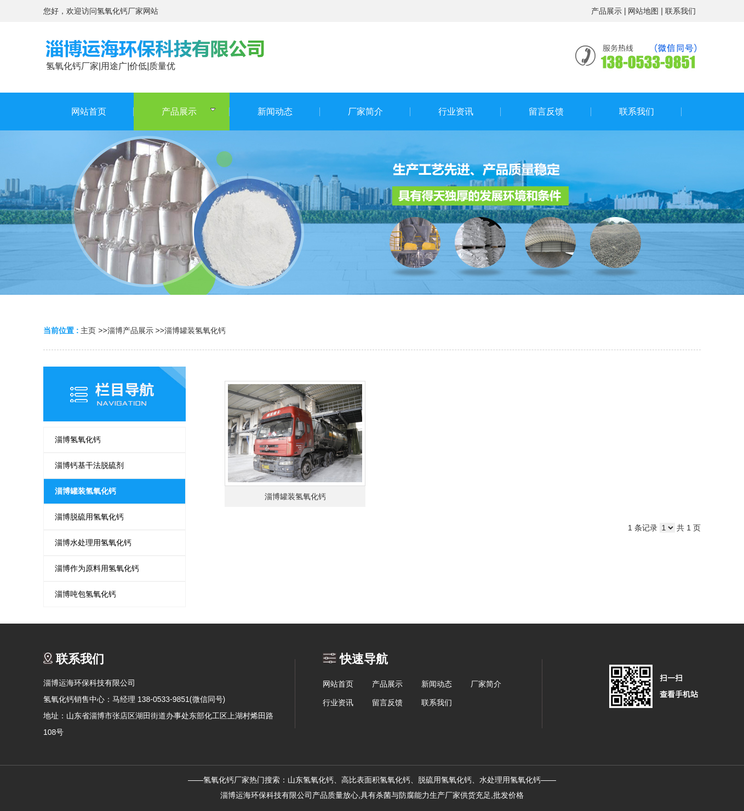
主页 (88, 330)
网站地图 (643, 11)
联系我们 (680, 11)
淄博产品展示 (130, 330)
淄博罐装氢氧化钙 (195, 330)
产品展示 (606, 11)
